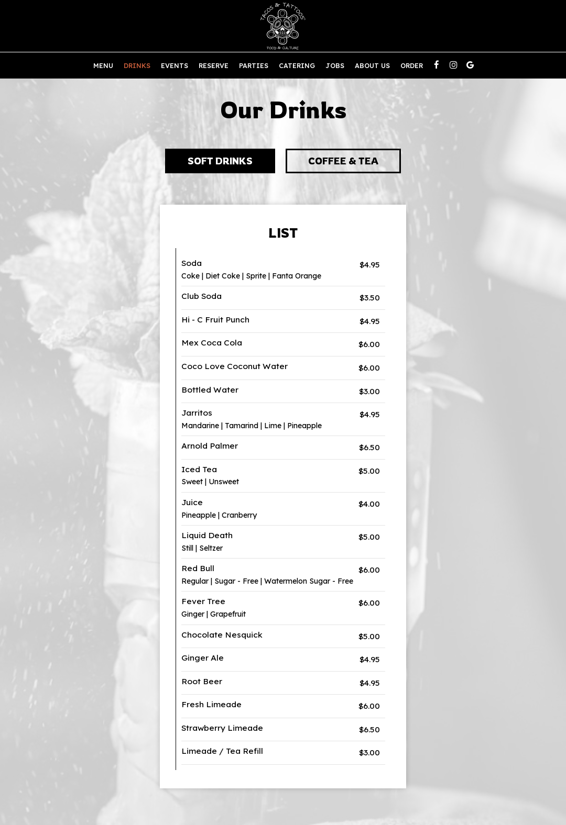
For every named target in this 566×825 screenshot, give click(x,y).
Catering (297, 65)
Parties (253, 65)
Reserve (213, 65)
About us (372, 65)
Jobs (334, 65)
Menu (103, 65)
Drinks (137, 65)
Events (174, 65)
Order (411, 65)
